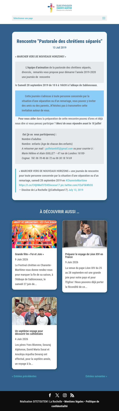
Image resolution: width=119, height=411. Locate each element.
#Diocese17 (53, 185)
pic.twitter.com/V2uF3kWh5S (76, 185)
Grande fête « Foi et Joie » (29, 254)
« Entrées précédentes (24, 376)
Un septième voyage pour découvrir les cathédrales (29, 332)
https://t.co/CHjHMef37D (33, 185)
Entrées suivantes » (96, 376)
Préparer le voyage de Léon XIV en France (84, 256)
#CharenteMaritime (76, 180)
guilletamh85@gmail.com (59, 148)
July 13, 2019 (75, 189)
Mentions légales (73, 401)
